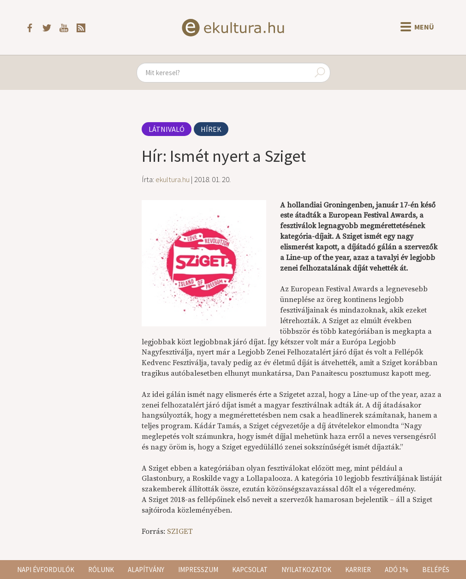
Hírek (211, 129)
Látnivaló (167, 129)
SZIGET (180, 531)
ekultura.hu (172, 179)
